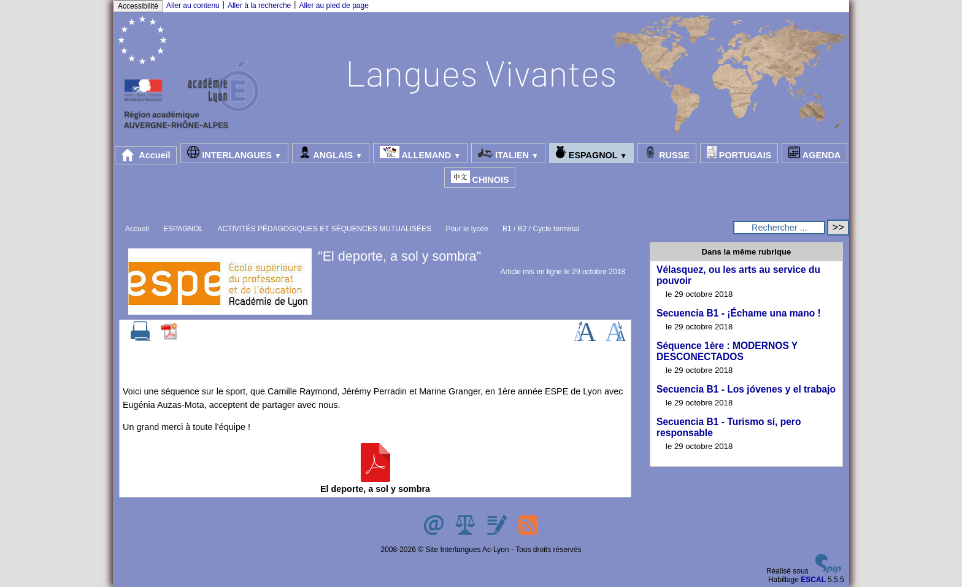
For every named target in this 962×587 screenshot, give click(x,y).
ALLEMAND (420, 153)
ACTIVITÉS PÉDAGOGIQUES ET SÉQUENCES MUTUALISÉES (325, 228)
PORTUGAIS (739, 153)
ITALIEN (508, 153)
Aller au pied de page (333, 5)
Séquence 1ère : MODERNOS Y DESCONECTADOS (727, 351)
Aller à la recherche (259, 5)
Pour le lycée (466, 228)
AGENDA (814, 153)
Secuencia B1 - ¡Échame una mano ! (738, 313)
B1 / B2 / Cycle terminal (540, 228)
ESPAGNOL (591, 153)
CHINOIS (480, 178)
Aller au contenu (193, 5)
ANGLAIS (331, 153)
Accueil (146, 155)
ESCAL (813, 579)
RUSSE (667, 153)
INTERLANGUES (234, 153)
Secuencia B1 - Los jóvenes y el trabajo (746, 389)
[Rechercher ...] (779, 227)
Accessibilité (138, 6)
